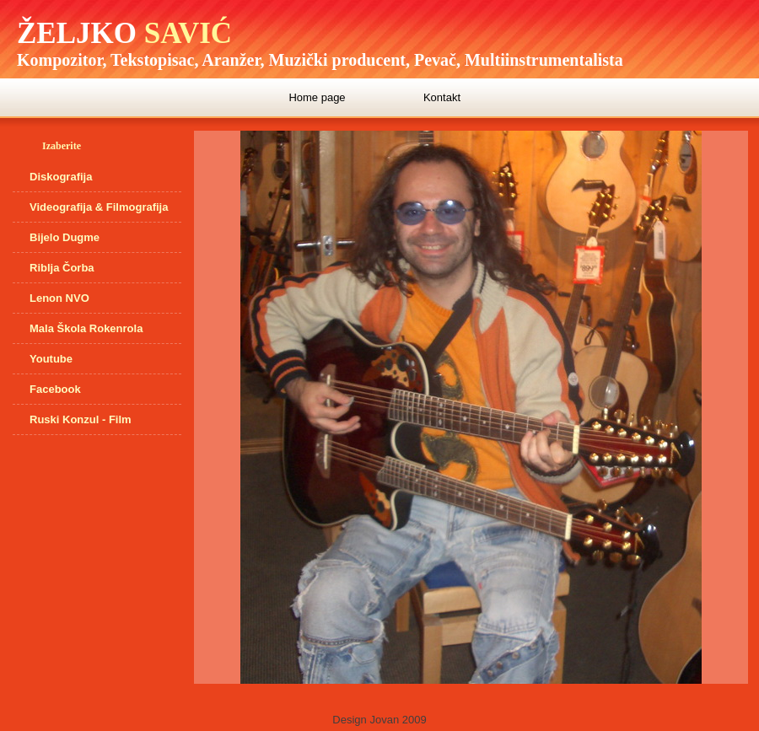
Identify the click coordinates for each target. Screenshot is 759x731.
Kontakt (441, 97)
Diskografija (61, 176)
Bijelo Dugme (65, 237)
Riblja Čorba (62, 267)
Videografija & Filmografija (99, 207)
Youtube (51, 358)
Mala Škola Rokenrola (86, 328)
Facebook (55, 389)
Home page (316, 97)
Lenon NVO (59, 298)
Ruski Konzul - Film (81, 419)
